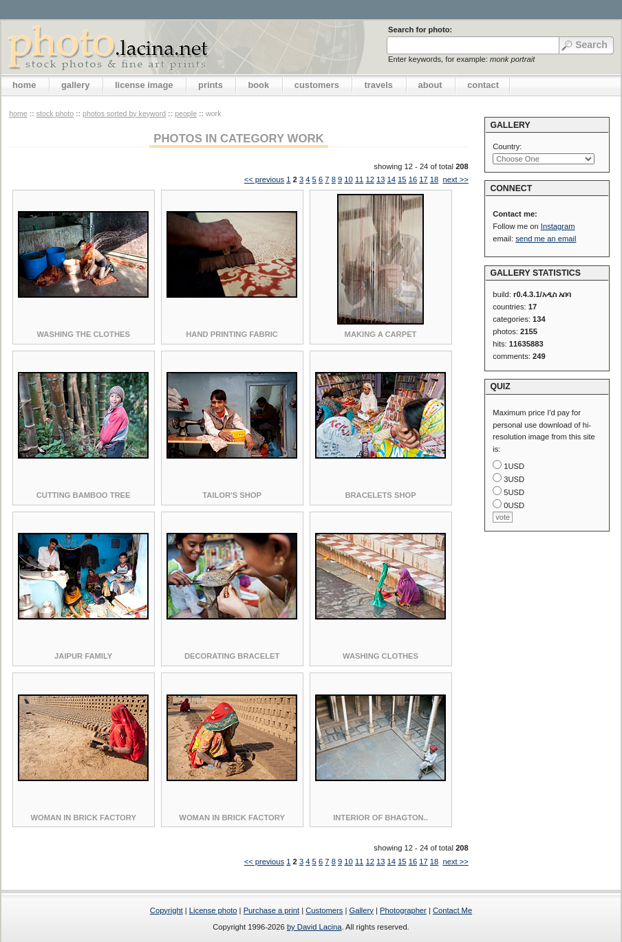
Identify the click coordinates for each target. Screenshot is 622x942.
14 (391, 179)
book (258, 85)
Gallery (361, 910)
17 (423, 179)
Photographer (403, 910)
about (430, 85)
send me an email (545, 238)
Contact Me (452, 910)
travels (378, 85)
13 (380, 179)
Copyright (166, 910)
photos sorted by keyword (124, 113)
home (24, 85)
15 (402, 179)
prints (210, 85)
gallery (75, 85)
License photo (213, 910)
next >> (455, 179)
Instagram (558, 226)
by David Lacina (314, 927)
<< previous (264, 179)
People (186, 113)
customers (316, 85)
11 (359, 179)
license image (144, 85)
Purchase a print (271, 910)
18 (434, 179)
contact (483, 85)
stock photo (55, 113)
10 (348, 179)
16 (413, 179)
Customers (324, 910)
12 (369, 179)
